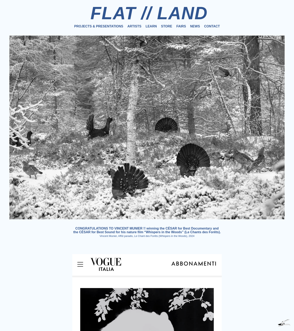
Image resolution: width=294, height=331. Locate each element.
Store (166, 26)
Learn (151, 26)
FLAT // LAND (149, 13)
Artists (134, 26)
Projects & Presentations (98, 26)
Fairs (181, 26)
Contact (212, 26)
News (195, 26)
